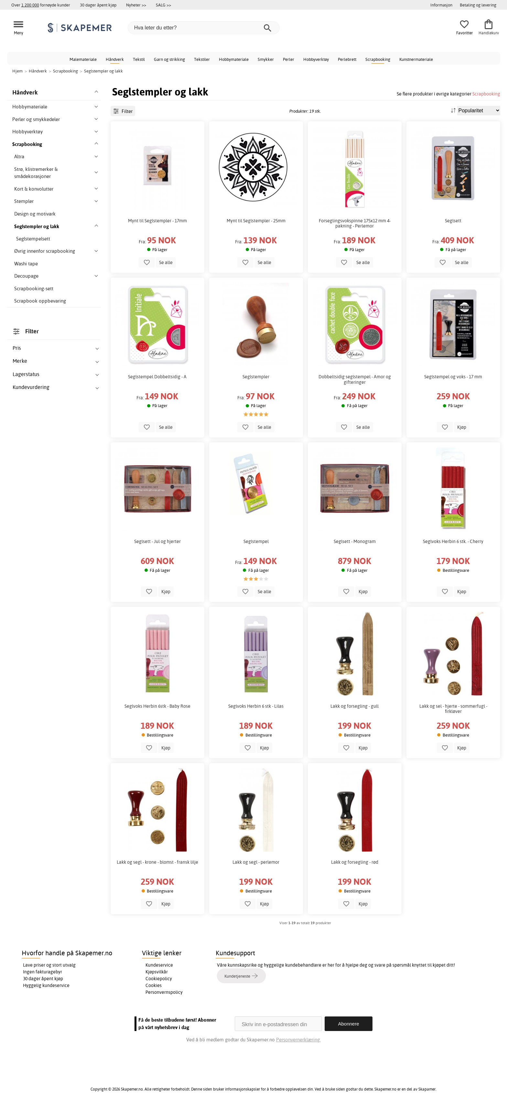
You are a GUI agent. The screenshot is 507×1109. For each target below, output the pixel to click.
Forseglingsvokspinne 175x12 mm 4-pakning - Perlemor (355, 223)
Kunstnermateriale (416, 59)
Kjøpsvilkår (157, 972)
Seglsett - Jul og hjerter (157, 541)
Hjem (17, 70)
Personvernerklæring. (298, 1040)
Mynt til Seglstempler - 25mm (256, 220)
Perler (288, 59)
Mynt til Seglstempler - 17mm (157, 220)
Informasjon (441, 4)
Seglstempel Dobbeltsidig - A (157, 376)
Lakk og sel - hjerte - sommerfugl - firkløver (453, 709)
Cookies (154, 985)
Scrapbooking (377, 59)
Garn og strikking (169, 59)
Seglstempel (256, 541)
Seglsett (453, 220)
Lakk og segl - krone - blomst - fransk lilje (157, 862)
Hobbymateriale (234, 59)
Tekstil (139, 59)
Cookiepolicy (159, 978)
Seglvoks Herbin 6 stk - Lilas (256, 706)
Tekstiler (202, 59)
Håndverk (115, 59)
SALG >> (163, 4)
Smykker (266, 59)
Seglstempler (256, 376)
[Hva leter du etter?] (204, 27)
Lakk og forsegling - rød (354, 862)
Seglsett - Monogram (355, 541)
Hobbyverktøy (316, 59)
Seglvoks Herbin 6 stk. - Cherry (453, 541)
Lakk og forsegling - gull (354, 706)
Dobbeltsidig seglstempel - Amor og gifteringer (354, 379)
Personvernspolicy (164, 992)
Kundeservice (159, 965)
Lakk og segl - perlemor (255, 862)
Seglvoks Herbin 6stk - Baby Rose (157, 706)
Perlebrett (347, 59)
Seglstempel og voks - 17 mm (453, 376)
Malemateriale (83, 59)
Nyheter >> (136, 4)
